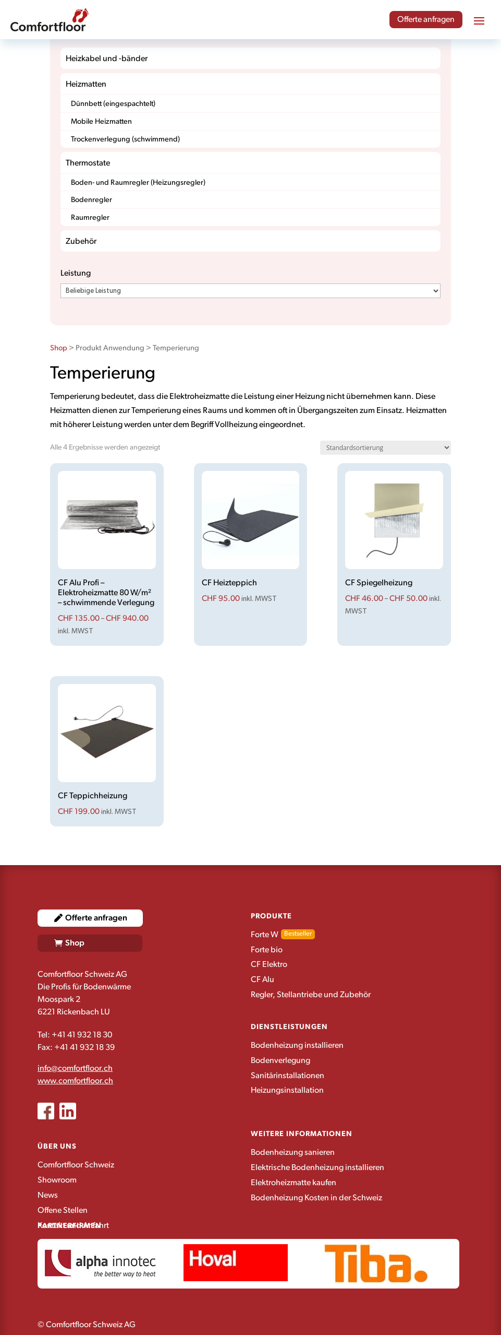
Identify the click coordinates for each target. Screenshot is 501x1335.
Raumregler (90, 217)
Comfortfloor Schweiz (76, 1165)
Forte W (264, 934)
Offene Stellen (63, 1210)
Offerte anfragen (426, 19)
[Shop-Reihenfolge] (385, 448)
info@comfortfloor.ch (75, 1068)
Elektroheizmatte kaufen (293, 1182)
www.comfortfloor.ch (75, 1081)
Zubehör (81, 241)
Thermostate (88, 163)
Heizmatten (86, 84)
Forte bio (267, 950)
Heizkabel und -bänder (107, 58)
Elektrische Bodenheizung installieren (317, 1167)
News (48, 1195)
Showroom (57, 1180)
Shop (58, 348)
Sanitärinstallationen (287, 1075)
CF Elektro (269, 964)
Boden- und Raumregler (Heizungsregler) (138, 182)
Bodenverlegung (280, 1060)
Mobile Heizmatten (101, 121)
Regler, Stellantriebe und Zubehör (311, 994)
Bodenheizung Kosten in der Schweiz (316, 1198)
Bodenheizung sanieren (293, 1152)
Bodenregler (91, 200)
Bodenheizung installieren (297, 1045)
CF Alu (262, 979)
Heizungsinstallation (287, 1090)
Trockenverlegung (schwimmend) (125, 139)
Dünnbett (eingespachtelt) (113, 104)
